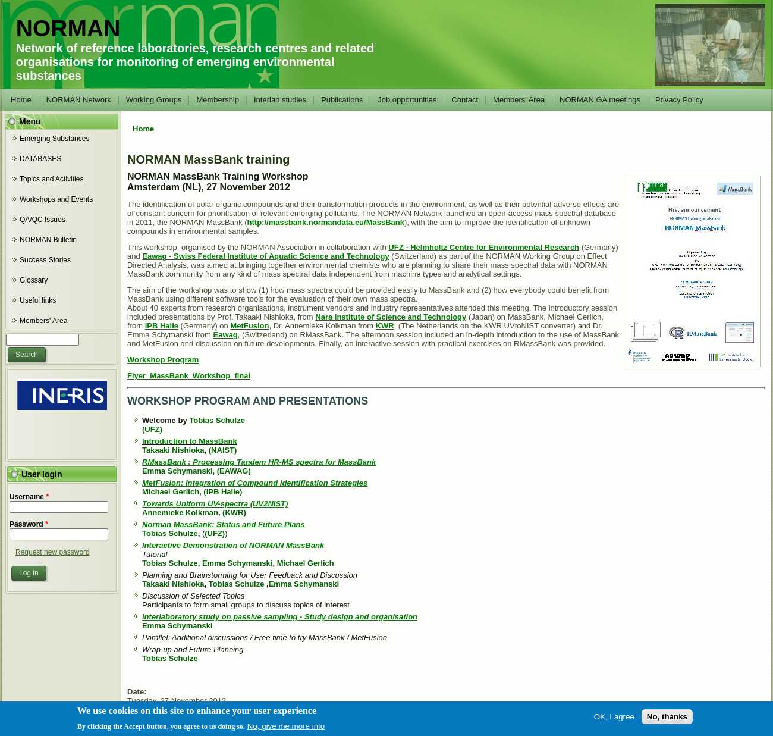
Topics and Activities (51, 179)
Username (29, 497)
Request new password (52, 552)
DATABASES (40, 159)
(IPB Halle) (222, 491)
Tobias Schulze (217, 420)
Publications (342, 99)
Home (21, 99)
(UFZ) (152, 429)
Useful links (38, 300)
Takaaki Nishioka (173, 450)
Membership (217, 99)
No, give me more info (286, 729)
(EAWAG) (234, 470)
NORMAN (68, 28)
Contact (464, 99)
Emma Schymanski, (178, 470)
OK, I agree (614, 719)
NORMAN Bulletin (48, 240)
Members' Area (519, 99)
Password (29, 524)
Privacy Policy (679, 99)
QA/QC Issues (42, 219)
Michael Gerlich (170, 491)
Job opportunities (407, 99)
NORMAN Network (78, 99)
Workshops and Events (56, 199)
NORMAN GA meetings (600, 99)
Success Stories (45, 260)
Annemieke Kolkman (180, 512)
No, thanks (667, 719)
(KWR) (234, 512)
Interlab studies (280, 99)
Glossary (34, 280)
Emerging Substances (54, 138)
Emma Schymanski (237, 563)
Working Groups (154, 99)
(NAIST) (223, 450)
